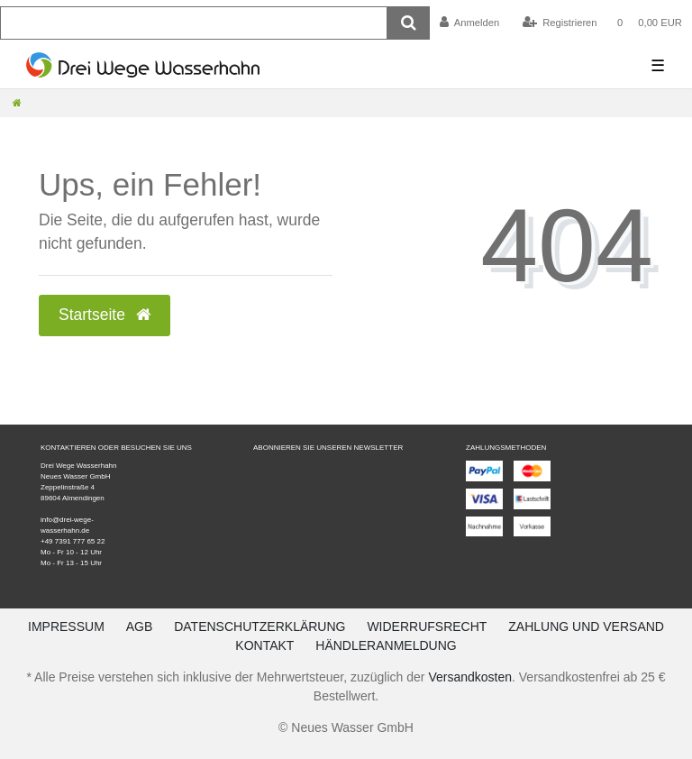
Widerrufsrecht (427, 626)
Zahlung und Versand (586, 626)
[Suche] (408, 23)
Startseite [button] (104, 315)
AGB (139, 626)
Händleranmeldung (385, 645)
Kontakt (264, 645)
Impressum (66, 626)
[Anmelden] (470, 22)
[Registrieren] (559, 22)
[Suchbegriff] (193, 23)
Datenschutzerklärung (259, 626)
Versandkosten (470, 677)
